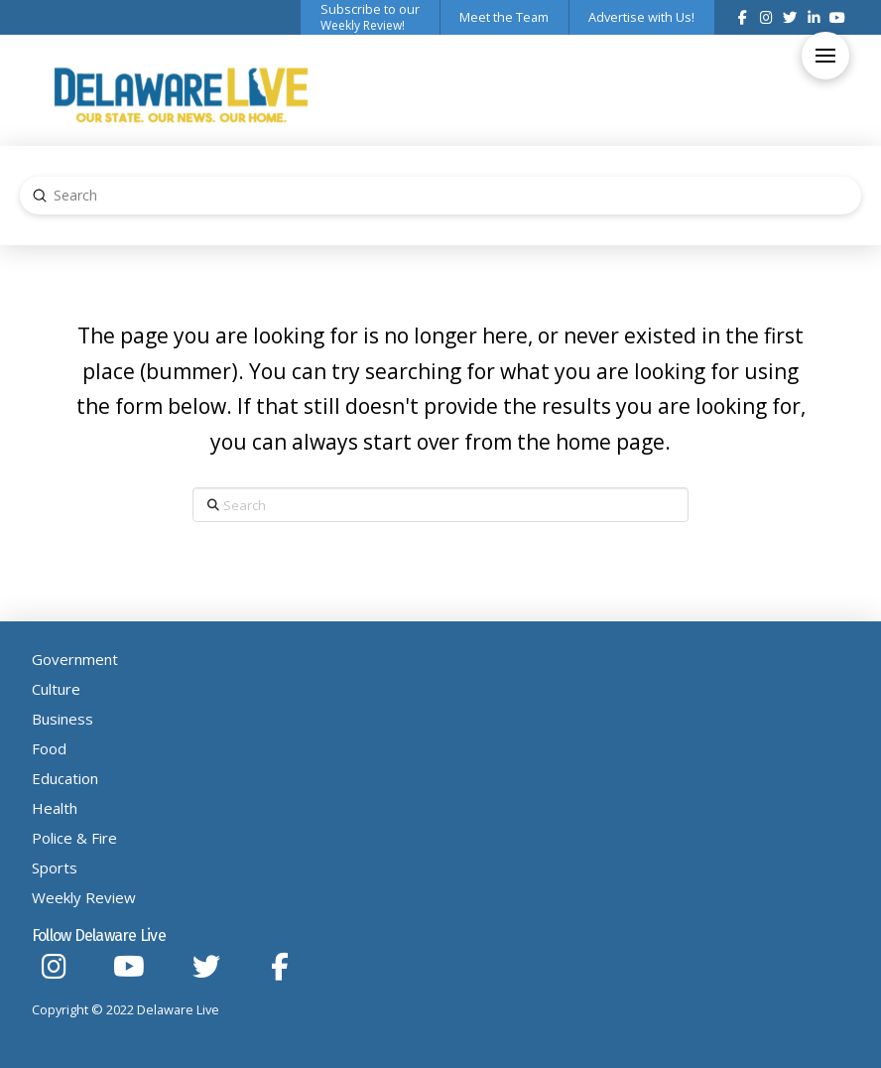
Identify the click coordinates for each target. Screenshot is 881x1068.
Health (54, 808)
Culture (56, 689)
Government (75, 659)
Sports (54, 867)
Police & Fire (74, 838)
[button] (825, 55)
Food (49, 748)
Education (65, 778)
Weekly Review (84, 897)
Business (62, 719)
